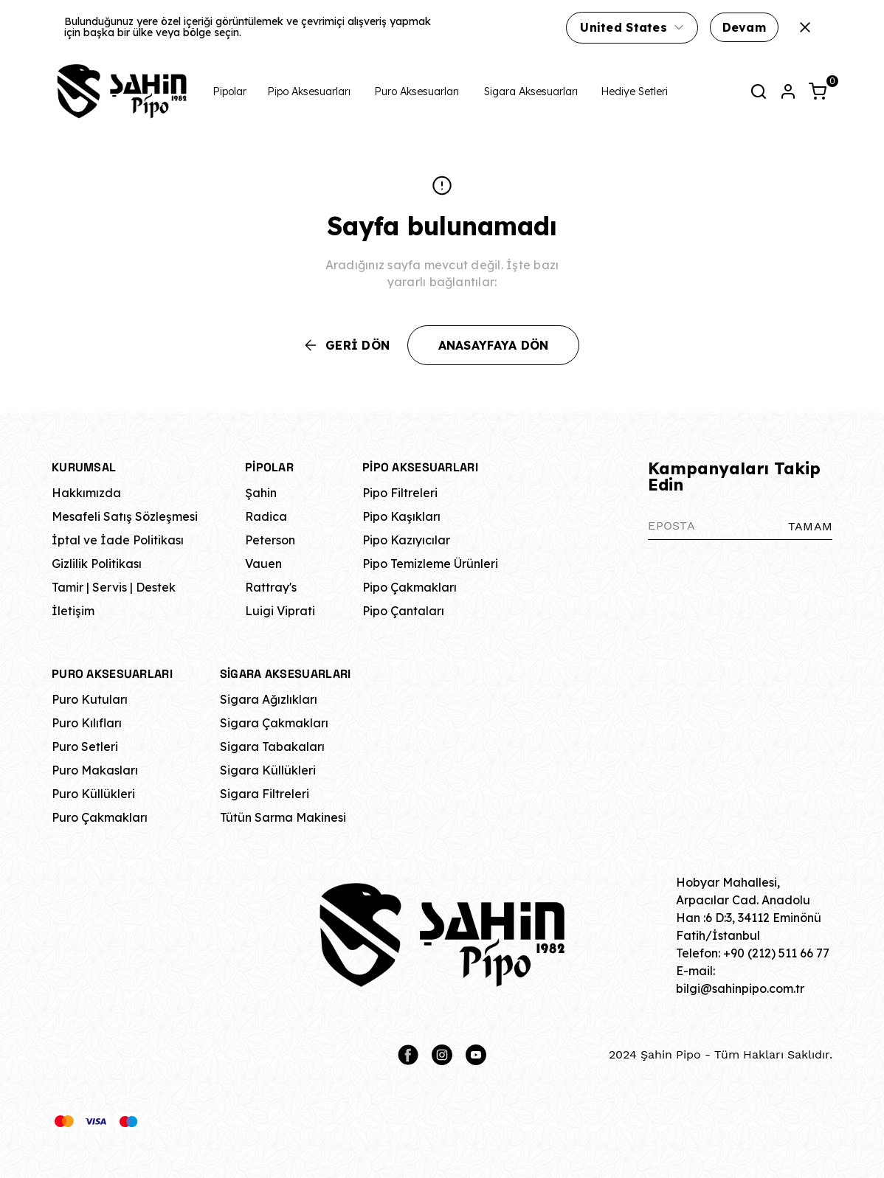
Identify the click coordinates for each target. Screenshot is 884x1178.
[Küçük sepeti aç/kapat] (817, 91)
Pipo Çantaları (403, 610)
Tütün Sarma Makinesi (283, 817)
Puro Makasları (95, 770)
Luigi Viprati (280, 610)
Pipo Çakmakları (409, 587)
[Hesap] (788, 91)
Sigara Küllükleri (268, 770)
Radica (266, 516)
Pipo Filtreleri (400, 492)
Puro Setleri (85, 746)
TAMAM (810, 526)
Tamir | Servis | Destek (114, 587)
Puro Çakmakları (100, 817)
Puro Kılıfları (87, 723)
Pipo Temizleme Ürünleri (430, 563)
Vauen (263, 563)
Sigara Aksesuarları (531, 91)
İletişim (73, 610)
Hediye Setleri (634, 91)
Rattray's (271, 587)
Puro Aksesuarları (416, 91)
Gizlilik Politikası (97, 563)
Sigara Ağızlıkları (268, 699)
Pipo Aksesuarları (309, 91)
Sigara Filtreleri (264, 793)
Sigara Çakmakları (274, 723)
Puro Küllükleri (93, 793)
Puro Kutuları (90, 699)
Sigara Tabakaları (272, 746)
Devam (744, 27)
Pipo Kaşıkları (401, 516)
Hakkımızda (86, 492)
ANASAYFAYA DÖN (493, 345)
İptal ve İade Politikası (118, 540)
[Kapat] (805, 27)
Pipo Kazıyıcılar (406, 540)
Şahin (261, 492)
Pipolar (229, 91)
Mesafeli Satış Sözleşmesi (125, 516)
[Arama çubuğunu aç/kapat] (758, 91)
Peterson (270, 540)
